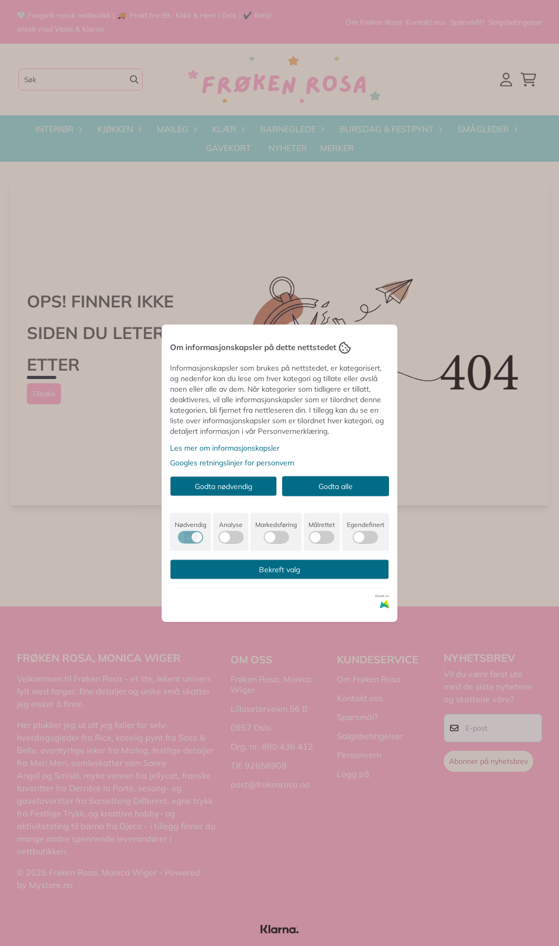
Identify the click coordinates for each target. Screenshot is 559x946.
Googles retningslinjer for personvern (232, 462)
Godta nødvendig (223, 486)
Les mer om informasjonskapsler (225, 447)
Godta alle (335, 486)
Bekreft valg (279, 569)
